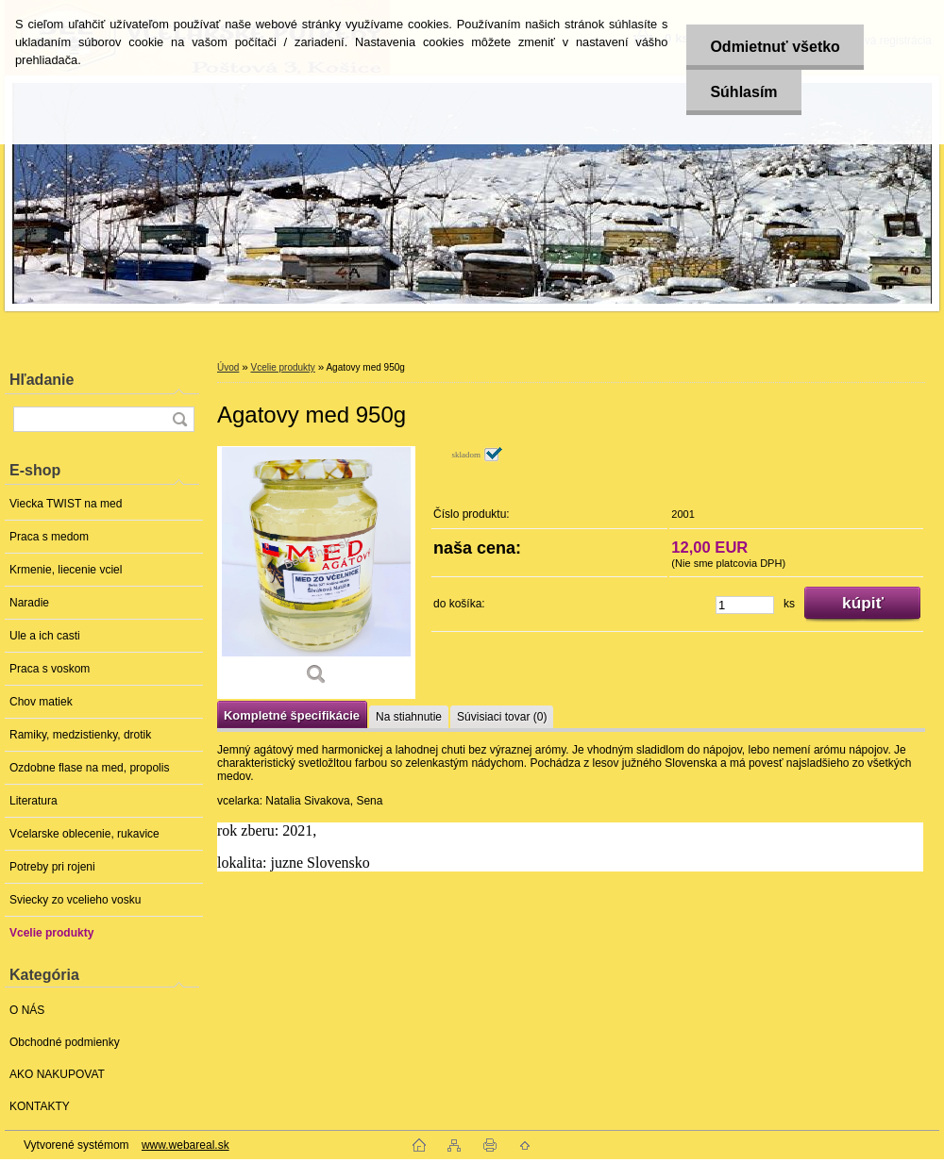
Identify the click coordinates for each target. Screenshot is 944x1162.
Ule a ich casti (44, 635)
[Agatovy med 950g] (316, 572)
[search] (179, 419)
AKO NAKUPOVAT (57, 1074)
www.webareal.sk (185, 1145)
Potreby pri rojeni (52, 866)
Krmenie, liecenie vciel (65, 569)
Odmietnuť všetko (774, 47)
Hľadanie (41, 380)
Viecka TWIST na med (65, 503)
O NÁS (26, 1010)
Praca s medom (49, 536)
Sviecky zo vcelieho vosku (75, 899)
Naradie (29, 602)
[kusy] (745, 605)
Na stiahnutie (409, 716)
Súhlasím (743, 92)
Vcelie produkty (51, 932)
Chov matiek (41, 701)
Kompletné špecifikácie (292, 715)
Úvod (228, 367)
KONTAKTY (39, 1106)
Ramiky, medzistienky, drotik (80, 734)
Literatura (33, 800)
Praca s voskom (49, 668)
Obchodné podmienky (64, 1042)
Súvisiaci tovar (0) (502, 716)
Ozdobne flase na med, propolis (89, 767)
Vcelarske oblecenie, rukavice (84, 833)
